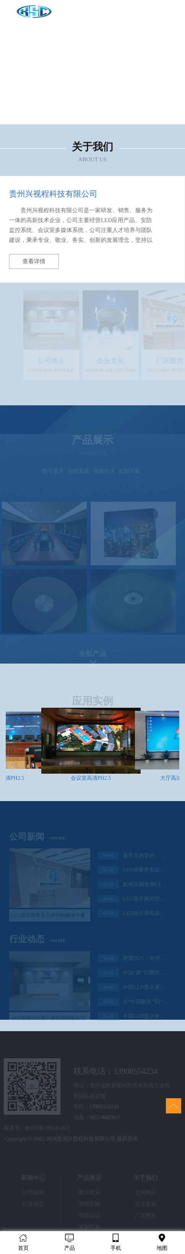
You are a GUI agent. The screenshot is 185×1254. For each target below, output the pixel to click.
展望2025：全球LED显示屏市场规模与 (132, 961)
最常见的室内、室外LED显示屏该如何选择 (132, 858)
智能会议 (104, 474)
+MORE (57, 840)
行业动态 (33, 1206)
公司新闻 (33, 1195)
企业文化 (145, 1206)
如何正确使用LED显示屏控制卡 (132, 887)
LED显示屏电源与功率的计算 (132, 916)
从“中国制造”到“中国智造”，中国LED (132, 1004)
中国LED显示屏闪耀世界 (132, 990)
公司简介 (145, 1195)
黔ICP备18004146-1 (47, 1131)
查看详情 (32, 261)
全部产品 (92, 656)
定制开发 (129, 474)
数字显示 (53, 474)
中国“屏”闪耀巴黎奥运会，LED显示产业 (132, 975)
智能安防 (78, 474)
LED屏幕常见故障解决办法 (132, 873)
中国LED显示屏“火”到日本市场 (132, 1019)
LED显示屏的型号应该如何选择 (132, 901)
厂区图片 (145, 1218)
